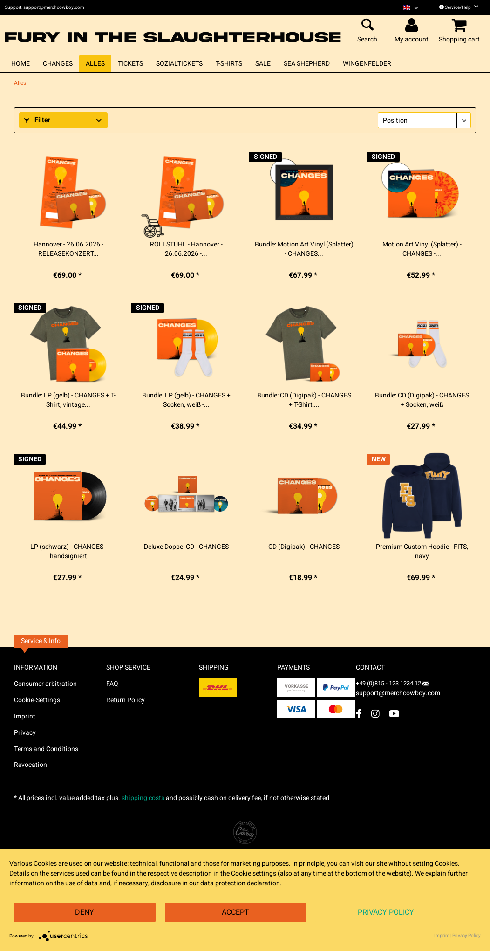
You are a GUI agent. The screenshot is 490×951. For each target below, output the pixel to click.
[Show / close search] (367, 25)
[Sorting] (424, 120)
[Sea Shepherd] (306, 63)
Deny (84, 912)
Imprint (24, 716)
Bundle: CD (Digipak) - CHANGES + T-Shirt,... (304, 400)
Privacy (25, 733)
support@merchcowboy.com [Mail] (398, 690)
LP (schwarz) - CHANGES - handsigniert (68, 551)
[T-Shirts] (229, 63)
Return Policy (125, 700)
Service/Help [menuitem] (458, 7)
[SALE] (263, 63)
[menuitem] (410, 8)
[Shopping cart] (460, 25)
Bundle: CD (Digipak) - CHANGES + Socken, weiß (422, 400)
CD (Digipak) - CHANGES (304, 547)
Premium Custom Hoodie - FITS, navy (422, 551)
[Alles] (95, 63)
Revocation (30, 765)
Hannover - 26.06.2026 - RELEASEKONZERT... (68, 249)
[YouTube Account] (394, 713)
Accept (235, 912)
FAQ (112, 684)
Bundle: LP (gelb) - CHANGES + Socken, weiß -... (186, 400)
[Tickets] (130, 63)
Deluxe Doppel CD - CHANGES (186, 547)
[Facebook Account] (359, 713)
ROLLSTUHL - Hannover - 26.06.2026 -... (186, 249)
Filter (37, 120)
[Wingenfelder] (367, 63)
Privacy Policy (386, 912)
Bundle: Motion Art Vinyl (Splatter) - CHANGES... (304, 249)
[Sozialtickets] (179, 63)
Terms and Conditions (46, 749)
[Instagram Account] (375, 713)
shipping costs (143, 798)
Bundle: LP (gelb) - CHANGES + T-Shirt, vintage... (68, 400)
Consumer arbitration (45, 684)
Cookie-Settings (37, 700)
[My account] (413, 25)
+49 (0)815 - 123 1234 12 (389, 683)
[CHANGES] (57, 63)
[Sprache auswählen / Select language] (410, 8)
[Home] (20, 63)
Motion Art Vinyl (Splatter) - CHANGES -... (422, 249)
